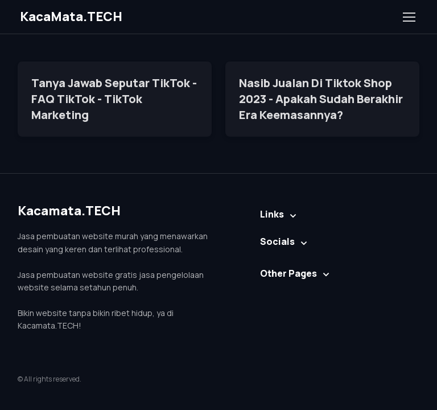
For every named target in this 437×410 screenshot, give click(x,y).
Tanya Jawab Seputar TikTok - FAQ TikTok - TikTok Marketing (114, 98)
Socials (277, 241)
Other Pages (288, 273)
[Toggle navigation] (408, 17)
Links (272, 214)
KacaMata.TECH (71, 16)
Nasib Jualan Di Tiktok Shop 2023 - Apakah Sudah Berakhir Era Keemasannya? (321, 98)
